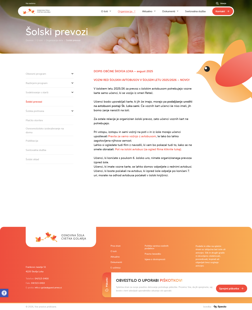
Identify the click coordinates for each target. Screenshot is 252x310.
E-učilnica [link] (115, 267)
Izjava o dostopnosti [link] (155, 259)
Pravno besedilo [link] (153, 253)
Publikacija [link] (32, 140)
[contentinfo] (126, 140)
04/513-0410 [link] (38, 283)
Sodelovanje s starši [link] (49, 92)
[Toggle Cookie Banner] (106, 284)
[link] (123, 71)
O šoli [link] (40, 40)
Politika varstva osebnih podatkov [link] (156, 247)
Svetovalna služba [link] (36, 150)
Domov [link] (30, 40)
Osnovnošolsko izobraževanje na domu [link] (45, 130)
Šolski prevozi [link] (34, 101)
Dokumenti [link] (116, 262)
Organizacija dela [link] (55, 40)
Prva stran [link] (116, 245)
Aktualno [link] (115, 256)
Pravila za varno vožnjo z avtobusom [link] (132, 136)
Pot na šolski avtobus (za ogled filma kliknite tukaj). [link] (148, 149)
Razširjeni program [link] (49, 83)
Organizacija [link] (125, 11)
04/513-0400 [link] (42, 278)
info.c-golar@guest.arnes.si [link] (48, 287)
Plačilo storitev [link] (34, 120)
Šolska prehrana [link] (49, 111)
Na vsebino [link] (30, 3)
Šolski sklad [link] (32, 159)
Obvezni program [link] (49, 73)
